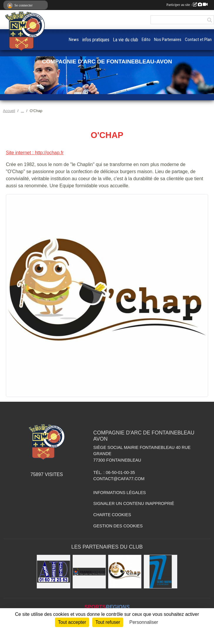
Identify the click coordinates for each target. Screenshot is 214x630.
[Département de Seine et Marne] (160, 571)
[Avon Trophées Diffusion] (53, 571)
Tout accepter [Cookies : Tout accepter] (72, 622)
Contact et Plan (198, 39)
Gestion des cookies (118, 526)
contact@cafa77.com (118, 478)
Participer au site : (187, 5)
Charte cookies (112, 514)
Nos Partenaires (167, 39)
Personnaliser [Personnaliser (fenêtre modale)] (143, 622)
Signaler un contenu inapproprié (133, 503)
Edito (146, 39)
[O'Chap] (124, 571)
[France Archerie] (89, 571)
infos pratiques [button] (95, 39)
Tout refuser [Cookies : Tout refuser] (107, 622)
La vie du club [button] (125, 39)
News (74, 39)
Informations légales (119, 492)
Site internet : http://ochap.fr (35, 152)
